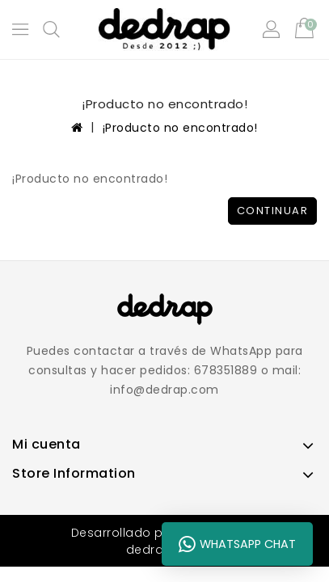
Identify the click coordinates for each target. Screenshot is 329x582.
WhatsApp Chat (237, 544)
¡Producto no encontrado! (180, 128)
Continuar (273, 210)
